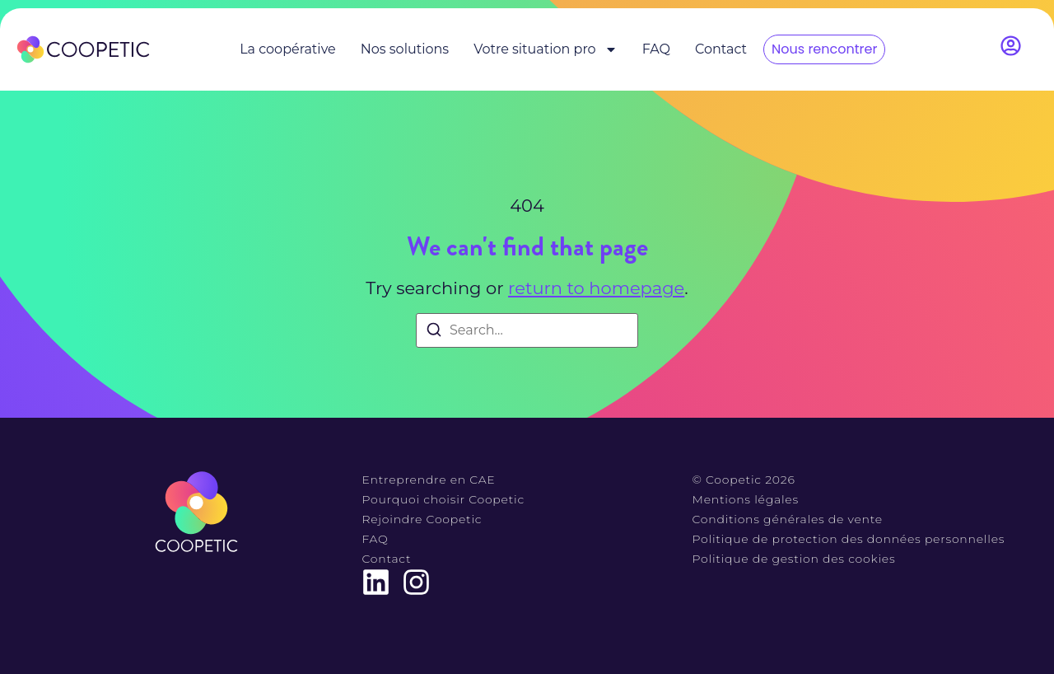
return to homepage (596, 288)
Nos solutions (405, 49)
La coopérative (288, 49)
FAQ (656, 49)
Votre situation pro (545, 49)
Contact (721, 49)
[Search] (434, 332)
